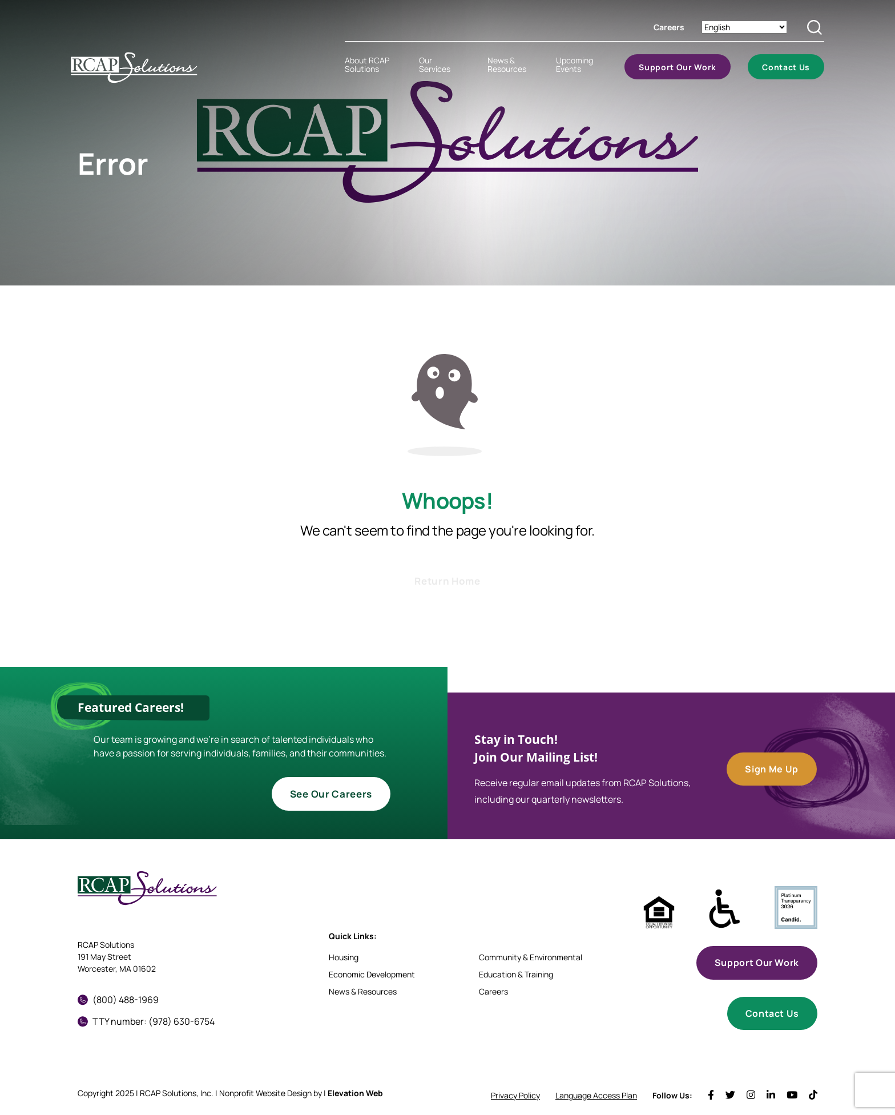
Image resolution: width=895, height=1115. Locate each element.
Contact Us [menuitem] (786, 67)
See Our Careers (331, 793)
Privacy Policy (515, 1095)
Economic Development (372, 974)
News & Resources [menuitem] (506, 64)
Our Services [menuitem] (434, 64)
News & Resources (363, 991)
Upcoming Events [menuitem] (574, 64)
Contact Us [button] (772, 1013)
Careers (669, 27)
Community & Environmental (530, 957)
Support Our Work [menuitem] (677, 67)
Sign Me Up (771, 769)
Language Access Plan (596, 1095)
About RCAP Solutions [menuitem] (367, 64)
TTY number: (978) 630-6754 (146, 1021)
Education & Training (516, 974)
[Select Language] (744, 27)
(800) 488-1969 (118, 999)
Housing (343, 957)
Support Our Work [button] (757, 962)
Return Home (447, 580)
